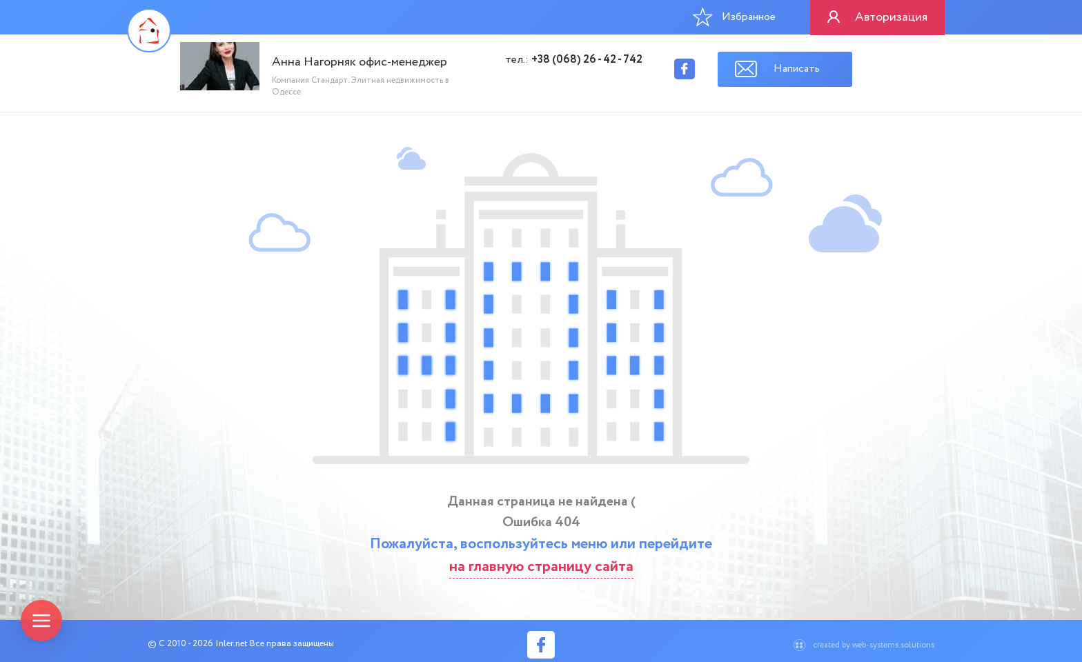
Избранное (734, 16)
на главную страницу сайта (541, 567)
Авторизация (891, 17)
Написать (797, 69)
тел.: (573, 60)
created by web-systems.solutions (873, 645)
